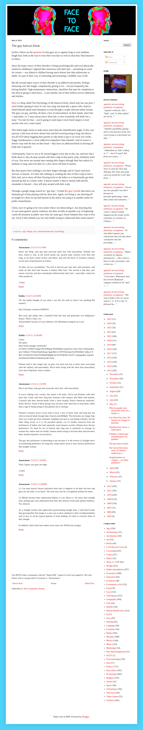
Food (108, 588)
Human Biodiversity (46, 231)
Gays (35, 231)
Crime (109, 554)
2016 (109, 357)
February (114, 476)
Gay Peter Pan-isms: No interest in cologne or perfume (119, 420)
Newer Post (17, 583)
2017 (109, 353)
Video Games (112, 696)
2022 (109, 332)
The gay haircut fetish (118, 443)
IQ (107, 614)
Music (109, 644)
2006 (109, 512)
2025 (109, 319)
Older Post (89, 583)
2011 (109, 490)
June (112, 400)
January (113, 481)
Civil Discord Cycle (115, 547)
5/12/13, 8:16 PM (33, 296)
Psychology (59, 231)
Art (107, 539)
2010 (109, 495)
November (114, 378)
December (114, 374)
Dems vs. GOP (113, 562)
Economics (111, 573)
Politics (109, 666)
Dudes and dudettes (114, 569)
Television (110, 693)
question (38, 52)
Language (110, 625)
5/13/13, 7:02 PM (38, 460)
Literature (110, 629)
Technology (111, 689)
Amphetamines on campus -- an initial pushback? (118, 460)
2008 (109, 503)
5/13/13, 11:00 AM (34, 335)
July (112, 396)
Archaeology (112, 532)
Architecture (111, 536)
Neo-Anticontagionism (116, 651)
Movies (109, 640)
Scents (109, 681)
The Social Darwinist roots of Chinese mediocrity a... (118, 450)
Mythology (111, 648)
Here (14, 103)
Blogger (85, 716)
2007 (109, 508)
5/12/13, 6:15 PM (38, 247)
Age (24, 231)
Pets (108, 663)
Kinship (109, 622)
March (113, 472)
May (112, 404)
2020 (109, 340)
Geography (111, 599)
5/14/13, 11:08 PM (39, 484)
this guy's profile (72, 191)
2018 (109, 349)
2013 (109, 370)
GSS (108, 603)
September (115, 387)
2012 (109, 486)
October (113, 383)
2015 (109, 362)
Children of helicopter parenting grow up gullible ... (118, 436)
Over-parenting (113, 659)
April (112, 468)
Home (53, 583)
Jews (108, 618)
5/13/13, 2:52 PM (38, 384)
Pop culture (111, 670)
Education (110, 577)
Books (109, 543)
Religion (110, 678)
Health (109, 607)
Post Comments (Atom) (34, 588)
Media (109, 633)
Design (29, 231)
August (113, 391)
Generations (111, 595)
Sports (109, 685)
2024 (109, 323)
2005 (109, 516)
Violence (110, 700)
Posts (108, 57)
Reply (21, 287)
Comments (111, 62)
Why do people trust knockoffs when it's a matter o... (119, 410)
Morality (110, 637)
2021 (109, 336)
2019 (109, 345)
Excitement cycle (114, 584)
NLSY (109, 655)
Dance (109, 558)
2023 (109, 327)
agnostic (107, 104)
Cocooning (111, 551)
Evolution (110, 581)
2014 (109, 366)
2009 (109, 499)
